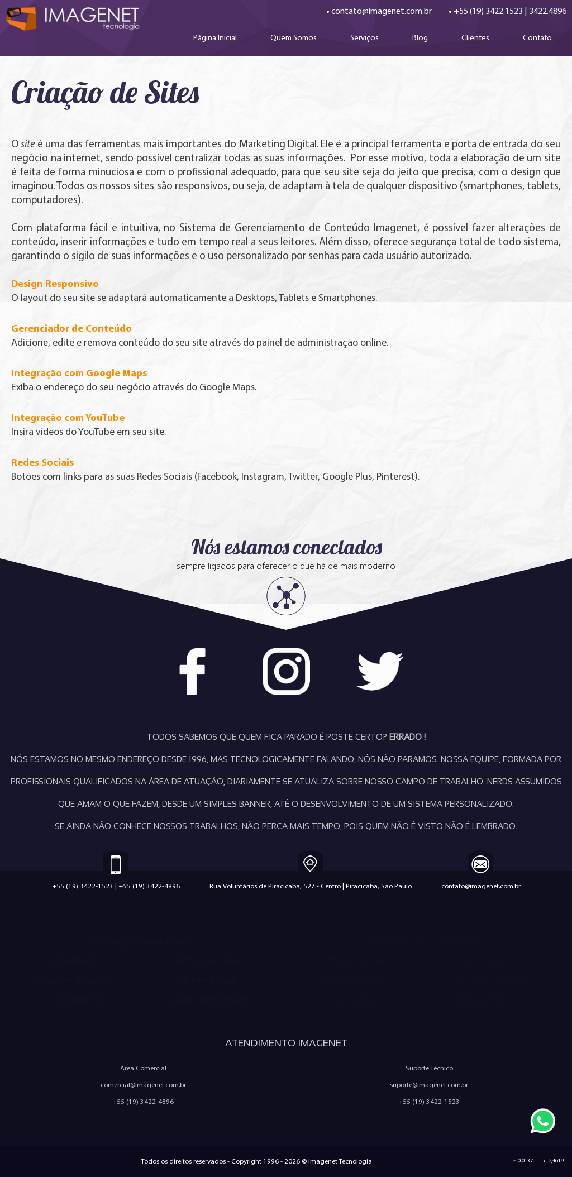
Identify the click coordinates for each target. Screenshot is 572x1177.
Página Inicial (215, 37)
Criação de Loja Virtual (207, 960)
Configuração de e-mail (488, 1000)
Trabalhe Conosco (353, 960)
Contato (537, 37)
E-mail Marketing (73, 1000)
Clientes (475, 37)
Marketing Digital (207, 980)
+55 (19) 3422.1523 (488, 11)
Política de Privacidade (488, 980)
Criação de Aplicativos (73, 980)
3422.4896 (547, 11)
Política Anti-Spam (353, 980)
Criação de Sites (73, 960)
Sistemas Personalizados (207, 1000)
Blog (420, 37)
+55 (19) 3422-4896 (149, 886)
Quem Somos (293, 37)
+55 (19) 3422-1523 (82, 886)
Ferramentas (353, 1000)
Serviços (364, 37)
